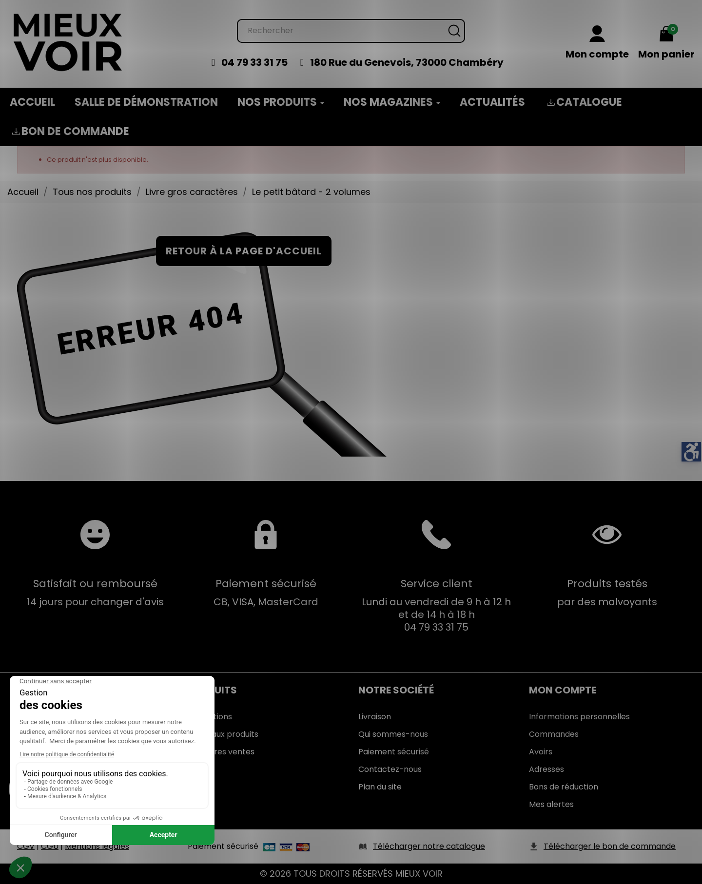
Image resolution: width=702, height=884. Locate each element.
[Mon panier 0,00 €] (666, 43)
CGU (49, 846)
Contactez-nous (390, 769)
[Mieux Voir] (68, 42)
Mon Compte (562, 690)
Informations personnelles (579, 716)
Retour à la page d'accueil (244, 251)
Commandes (554, 734)
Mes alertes (551, 804)
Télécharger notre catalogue (429, 846)
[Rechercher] (351, 31)
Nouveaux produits (223, 734)
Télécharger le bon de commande (610, 846)
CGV (26, 846)
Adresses (546, 769)
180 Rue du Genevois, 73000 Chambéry (407, 62)
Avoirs (540, 751)
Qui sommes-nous (393, 734)
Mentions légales (97, 846)
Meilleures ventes (221, 751)
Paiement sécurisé (393, 751)
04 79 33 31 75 (254, 62)
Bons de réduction (563, 786)
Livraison (374, 716)
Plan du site (380, 786)
